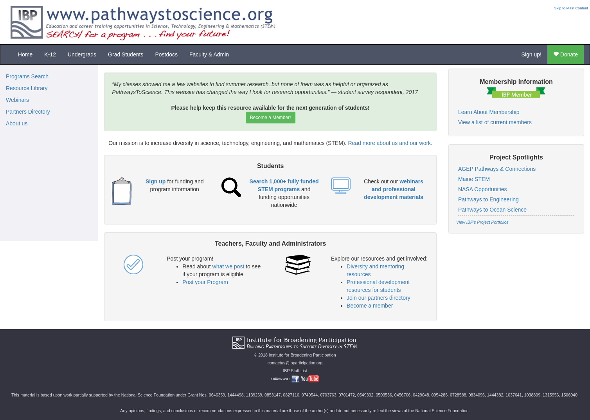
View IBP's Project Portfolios (482, 222)
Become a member (370, 305)
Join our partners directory (378, 298)
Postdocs (166, 54)
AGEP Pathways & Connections (497, 169)
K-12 (50, 54)
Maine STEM (474, 179)
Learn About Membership (488, 112)
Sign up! (531, 54)
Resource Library (27, 88)
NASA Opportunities (482, 189)
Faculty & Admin (209, 54)
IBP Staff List (295, 370)
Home (25, 54)
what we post (228, 266)
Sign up (155, 181)
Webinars (17, 100)
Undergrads (82, 54)
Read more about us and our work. (390, 143)
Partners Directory (28, 112)
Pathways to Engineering (488, 199)
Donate (565, 54)
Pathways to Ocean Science (492, 209)
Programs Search (27, 76)
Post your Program (205, 282)
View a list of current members (495, 122)
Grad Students (125, 54)
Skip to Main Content (571, 8)
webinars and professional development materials (393, 189)
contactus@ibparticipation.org (295, 362)
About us (16, 123)
